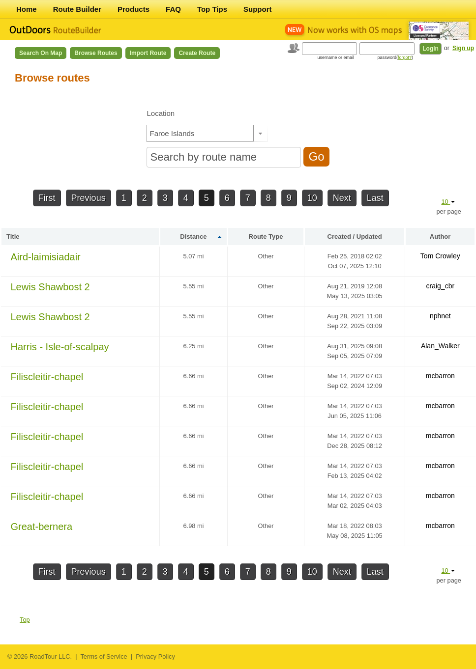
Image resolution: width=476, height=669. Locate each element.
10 (312, 198)
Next (342, 198)
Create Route (196, 53)
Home (26, 9)
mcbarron (440, 376)
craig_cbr (440, 286)
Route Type (266, 236)
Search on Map (40, 53)
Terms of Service (103, 656)
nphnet (440, 316)
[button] (260, 133)
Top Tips (212, 9)
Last (375, 198)
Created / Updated (354, 236)
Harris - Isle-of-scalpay (60, 346)
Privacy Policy (155, 656)
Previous (88, 198)
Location (161, 113)
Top (25, 619)
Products (133, 9)
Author (440, 236)
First (47, 198)
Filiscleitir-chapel (47, 376)
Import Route (148, 53)
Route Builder (77, 9)
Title (13, 236)
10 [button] (448, 201)
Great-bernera (42, 526)
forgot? (405, 57)
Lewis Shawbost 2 (50, 286)
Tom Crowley (440, 256)
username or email (335, 57)
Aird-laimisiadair (46, 256)
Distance (193, 236)
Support (257, 9)
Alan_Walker (440, 346)
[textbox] (200, 133)
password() (395, 57)
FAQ (173, 9)
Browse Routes (95, 53)
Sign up (463, 48)
